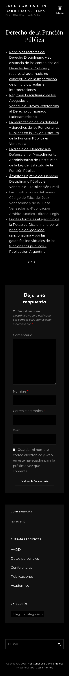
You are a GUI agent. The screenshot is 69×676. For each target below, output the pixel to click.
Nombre (20, 391)
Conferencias (21, 568)
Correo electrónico (29, 411)
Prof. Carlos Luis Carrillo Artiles (44, 663)
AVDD (16, 550)
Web (17, 430)
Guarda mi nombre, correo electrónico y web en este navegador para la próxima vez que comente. (34, 460)
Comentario (22, 335)
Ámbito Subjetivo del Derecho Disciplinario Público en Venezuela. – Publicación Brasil (34, 181)
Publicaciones (22, 577)
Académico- (20, 586)
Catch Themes (44, 667)
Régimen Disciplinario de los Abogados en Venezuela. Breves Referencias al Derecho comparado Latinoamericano (34, 106)
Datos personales (25, 559)
